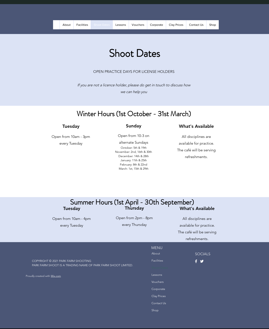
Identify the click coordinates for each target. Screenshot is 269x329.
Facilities (157, 260)
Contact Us (158, 303)
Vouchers (157, 282)
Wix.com (56, 276)
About (155, 253)
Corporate (158, 289)
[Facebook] (196, 261)
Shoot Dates (159, 267)
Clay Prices (158, 296)
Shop (155, 310)
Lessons (156, 275)
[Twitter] (202, 261)
